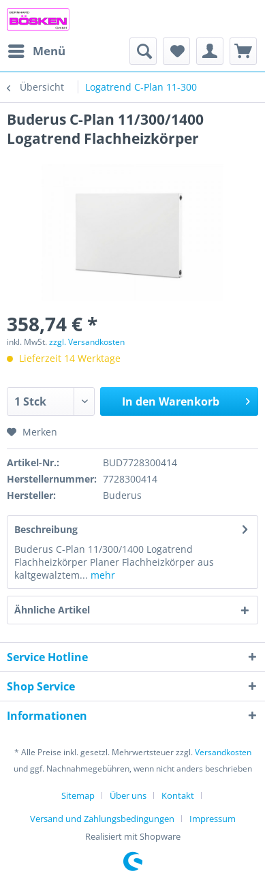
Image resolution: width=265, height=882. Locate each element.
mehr (101, 574)
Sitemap (78, 795)
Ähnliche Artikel (52, 609)
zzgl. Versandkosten (87, 342)
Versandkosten (223, 752)
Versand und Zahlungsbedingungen (102, 818)
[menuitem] (36, 51)
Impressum (212, 818)
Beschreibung (46, 529)
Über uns (128, 795)
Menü (36, 49)
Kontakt (177, 795)
